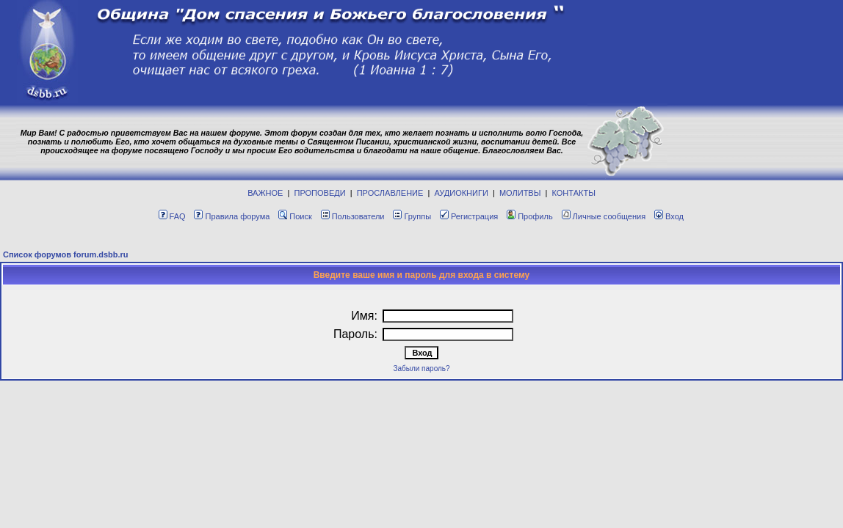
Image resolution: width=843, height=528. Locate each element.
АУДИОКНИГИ (461, 192)
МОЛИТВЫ (520, 192)
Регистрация (469, 216)
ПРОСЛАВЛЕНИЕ (390, 192)
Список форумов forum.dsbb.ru (66, 254)
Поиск (294, 216)
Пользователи (353, 216)
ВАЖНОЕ (265, 192)
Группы (412, 216)
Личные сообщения (604, 216)
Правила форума (231, 216)
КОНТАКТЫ (574, 192)
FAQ (172, 216)
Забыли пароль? (421, 368)
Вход (669, 216)
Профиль (530, 216)
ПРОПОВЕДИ (320, 192)
